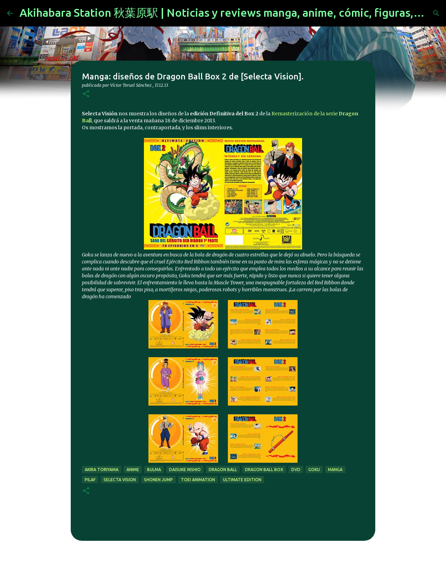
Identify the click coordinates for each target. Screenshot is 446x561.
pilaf (90, 479)
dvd (295, 469)
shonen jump (158, 479)
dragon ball (223, 469)
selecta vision (119, 479)
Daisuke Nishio (185, 469)
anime (132, 469)
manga (335, 469)
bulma (154, 469)
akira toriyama (101, 469)
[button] (86, 94)
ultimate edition (242, 479)
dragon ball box (264, 469)
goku (314, 469)
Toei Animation (198, 479)
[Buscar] (436, 13)
